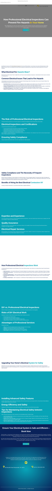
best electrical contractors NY (17, 66)
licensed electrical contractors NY (8, 218)
